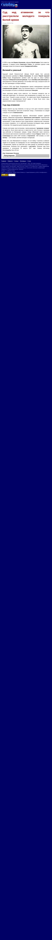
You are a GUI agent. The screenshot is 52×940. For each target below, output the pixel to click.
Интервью (23, 161)
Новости (10, 161)
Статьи (16, 161)
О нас (29, 161)
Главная (3, 161)
